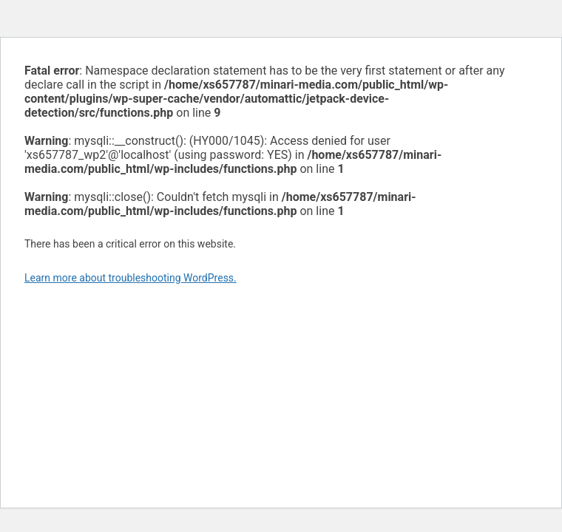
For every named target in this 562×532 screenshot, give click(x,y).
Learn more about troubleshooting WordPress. (130, 278)
